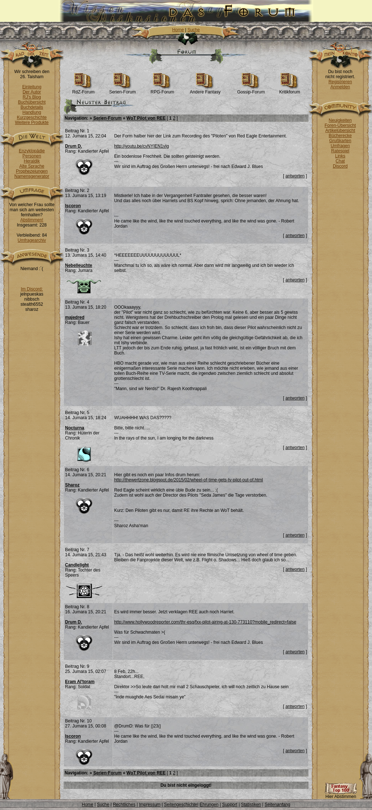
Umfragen (340, 145)
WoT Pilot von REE (146, 118)
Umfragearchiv (31, 240)
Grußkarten (340, 140)
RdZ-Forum (83, 90)
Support (229, 804)
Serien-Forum (122, 90)
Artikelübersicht (340, 130)
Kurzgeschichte (31, 117)
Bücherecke (340, 135)
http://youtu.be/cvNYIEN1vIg (141, 146)
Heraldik (32, 161)
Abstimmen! (31, 219)
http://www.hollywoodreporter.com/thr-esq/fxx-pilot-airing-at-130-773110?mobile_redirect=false (205, 622)
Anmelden (340, 86)
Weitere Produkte (32, 122)
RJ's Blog (32, 97)
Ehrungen (208, 804)
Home (178, 29)
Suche (193, 29)
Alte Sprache (31, 166)
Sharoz (72, 485)
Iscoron (73, 205)
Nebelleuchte (78, 265)
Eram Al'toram (79, 681)
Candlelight (77, 565)
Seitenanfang (277, 804)
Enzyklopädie (32, 150)
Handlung (32, 112)
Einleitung (31, 86)
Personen (32, 156)
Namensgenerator (31, 176)
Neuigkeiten (340, 120)
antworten (295, 176)
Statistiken (251, 804)
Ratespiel (340, 150)
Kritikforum (289, 90)
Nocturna (74, 427)
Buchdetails (31, 107)
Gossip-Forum (251, 90)
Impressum (149, 804)
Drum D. (73, 146)
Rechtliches (124, 804)
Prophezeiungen (32, 171)
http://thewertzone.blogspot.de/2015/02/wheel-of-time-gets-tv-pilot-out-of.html (188, 479)
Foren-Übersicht (340, 125)
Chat (340, 161)
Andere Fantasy (205, 90)
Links (340, 156)
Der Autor (32, 92)
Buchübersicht (31, 102)
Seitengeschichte (180, 804)
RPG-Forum (162, 90)
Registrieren (340, 81)
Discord (340, 166)
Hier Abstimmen (341, 794)
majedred (74, 317)
